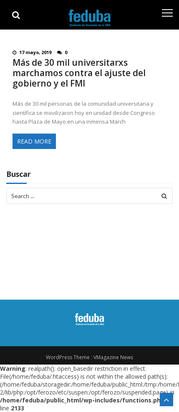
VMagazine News (113, 357)
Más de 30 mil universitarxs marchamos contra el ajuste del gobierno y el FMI (79, 73)
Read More (34, 141)
